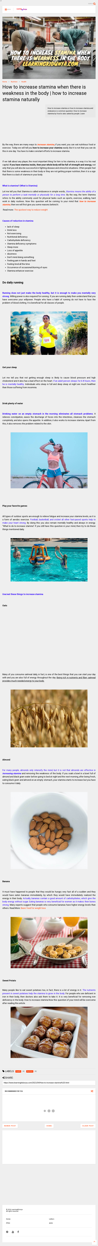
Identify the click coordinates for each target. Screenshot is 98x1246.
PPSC (8, 1223)
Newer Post (10, 1126)
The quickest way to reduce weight (31, 209)
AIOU (51, 1223)
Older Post (88, 1126)
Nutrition (14, 82)
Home (4, 82)
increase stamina (45, 144)
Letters (51, 1219)
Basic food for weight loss (33, 908)
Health (23, 82)
